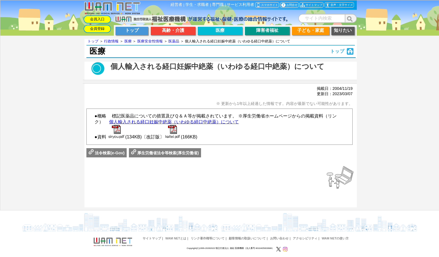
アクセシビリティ (305, 238)
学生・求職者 (197, 5)
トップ (93, 41)
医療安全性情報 (150, 41)
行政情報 (111, 41)
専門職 (218, 5)
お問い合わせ (279, 238)
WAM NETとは (175, 238)
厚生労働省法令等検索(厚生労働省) (165, 153)
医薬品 (173, 41)
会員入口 (97, 19)
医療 (128, 41)
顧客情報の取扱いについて (247, 238)
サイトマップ (152, 238)
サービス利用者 (240, 5)
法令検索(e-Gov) (106, 153)
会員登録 (97, 29)
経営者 (176, 5)
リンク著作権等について (208, 238)
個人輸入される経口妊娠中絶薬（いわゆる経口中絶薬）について (174, 121)
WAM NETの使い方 (335, 238)
